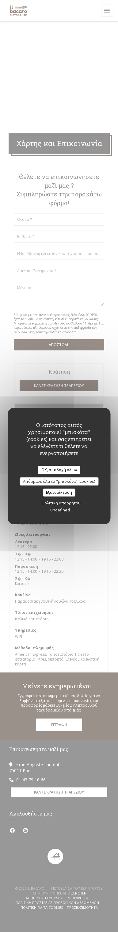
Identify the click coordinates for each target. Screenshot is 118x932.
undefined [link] (60, 510)
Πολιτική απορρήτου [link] (61, 503)
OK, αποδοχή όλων (59, 469)
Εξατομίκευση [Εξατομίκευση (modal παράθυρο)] (59, 492)
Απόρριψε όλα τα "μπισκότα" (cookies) (59, 481)
